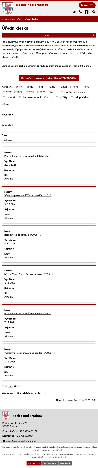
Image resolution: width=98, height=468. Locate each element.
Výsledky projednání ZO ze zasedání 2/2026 (30, 352)
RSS (70, 35)
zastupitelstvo (81, 97)
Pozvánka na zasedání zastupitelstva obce (29, 156)
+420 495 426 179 (27, 431)
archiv (54, 92)
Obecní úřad (15, 19)
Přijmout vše (34, 463)
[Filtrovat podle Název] (49, 109)
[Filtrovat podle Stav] (49, 140)
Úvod (4, 19)
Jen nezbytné (50, 463)
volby (50, 97)
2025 (31, 92)
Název (6, 104)
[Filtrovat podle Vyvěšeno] (49, 119)
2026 (42, 92)
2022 (86, 87)
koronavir (10, 97)
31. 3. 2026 (9, 361)
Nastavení (65, 463)
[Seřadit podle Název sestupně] (12, 104)
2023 (8, 92)
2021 (75, 87)
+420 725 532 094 (24, 435)
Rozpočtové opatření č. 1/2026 (23, 234)
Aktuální (8, 178)
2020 (64, 87)
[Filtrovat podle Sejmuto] (49, 129)
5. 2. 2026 (9, 243)
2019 (52, 87)
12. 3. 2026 (10, 282)
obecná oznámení (31, 97)
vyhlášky (62, 97)
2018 (41, 87)
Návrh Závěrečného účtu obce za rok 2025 (29, 274)
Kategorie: (7, 86)
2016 (19, 87)
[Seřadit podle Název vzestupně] (12, 103)
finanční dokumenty (74, 92)
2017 (30, 87)
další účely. (58, 450)
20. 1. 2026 (10, 164)
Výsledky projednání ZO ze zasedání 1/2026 (30, 195)
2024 (19, 92)
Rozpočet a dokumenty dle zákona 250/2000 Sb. (49, 78)
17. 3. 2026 (9, 322)
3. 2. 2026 (9, 204)
